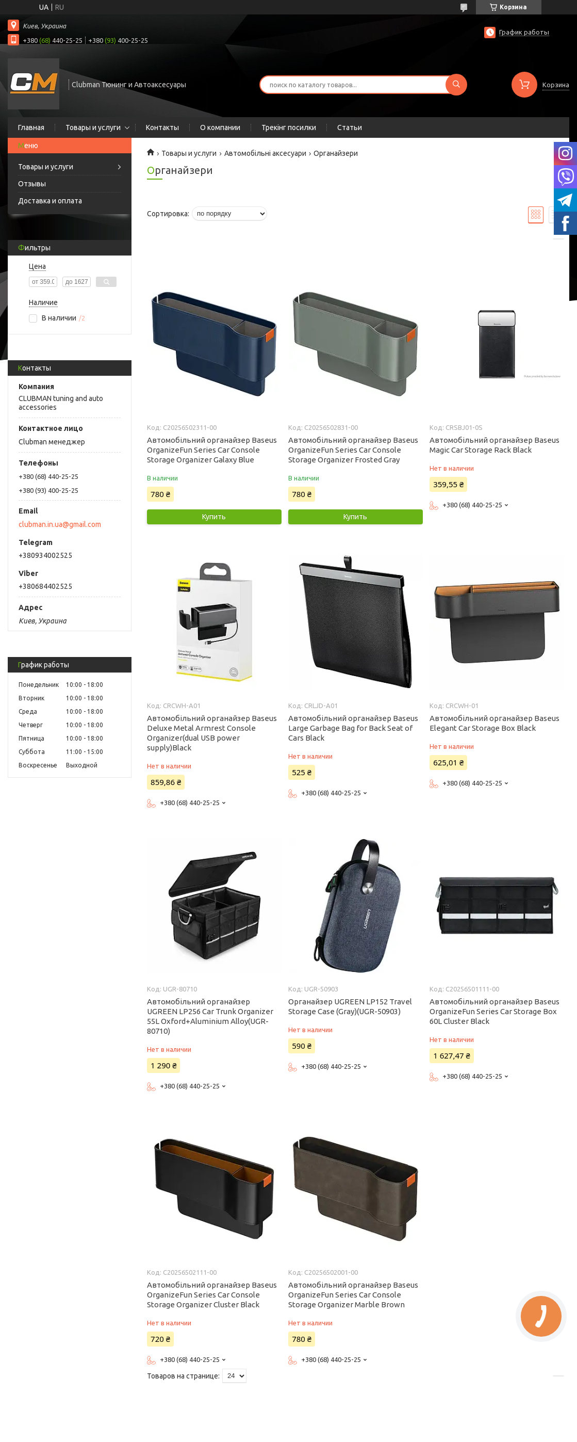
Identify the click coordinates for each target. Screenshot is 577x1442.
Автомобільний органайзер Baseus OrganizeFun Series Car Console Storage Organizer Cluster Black (212, 1294)
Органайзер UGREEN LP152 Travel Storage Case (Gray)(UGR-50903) (350, 1006)
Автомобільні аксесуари (265, 153)
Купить (214, 516)
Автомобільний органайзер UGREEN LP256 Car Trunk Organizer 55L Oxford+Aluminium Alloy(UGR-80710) (210, 1016)
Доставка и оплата (50, 201)
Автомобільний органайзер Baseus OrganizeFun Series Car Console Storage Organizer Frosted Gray (353, 450)
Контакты (162, 127)
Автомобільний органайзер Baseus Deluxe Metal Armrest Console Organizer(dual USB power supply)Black (212, 733)
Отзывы (32, 184)
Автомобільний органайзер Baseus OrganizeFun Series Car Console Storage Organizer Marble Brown (353, 1294)
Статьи (349, 127)
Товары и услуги (93, 127)
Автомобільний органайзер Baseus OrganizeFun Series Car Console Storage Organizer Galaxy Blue (212, 450)
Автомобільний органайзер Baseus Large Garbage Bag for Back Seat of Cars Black (353, 728)
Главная (31, 127)
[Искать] (456, 84)
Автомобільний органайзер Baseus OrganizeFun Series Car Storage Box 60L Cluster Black (494, 1011)
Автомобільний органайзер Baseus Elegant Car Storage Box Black (494, 723)
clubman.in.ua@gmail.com (60, 524)
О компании (220, 127)
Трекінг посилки (288, 127)
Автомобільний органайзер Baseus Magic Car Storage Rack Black (494, 445)
